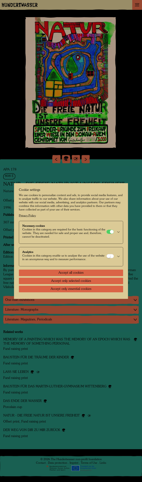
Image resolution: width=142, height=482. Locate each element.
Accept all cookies (71, 272)
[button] (117, 232)
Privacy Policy (27, 215)
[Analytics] (110, 256)
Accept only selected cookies (71, 281)
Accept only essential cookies (71, 289)
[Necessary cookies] (110, 232)
